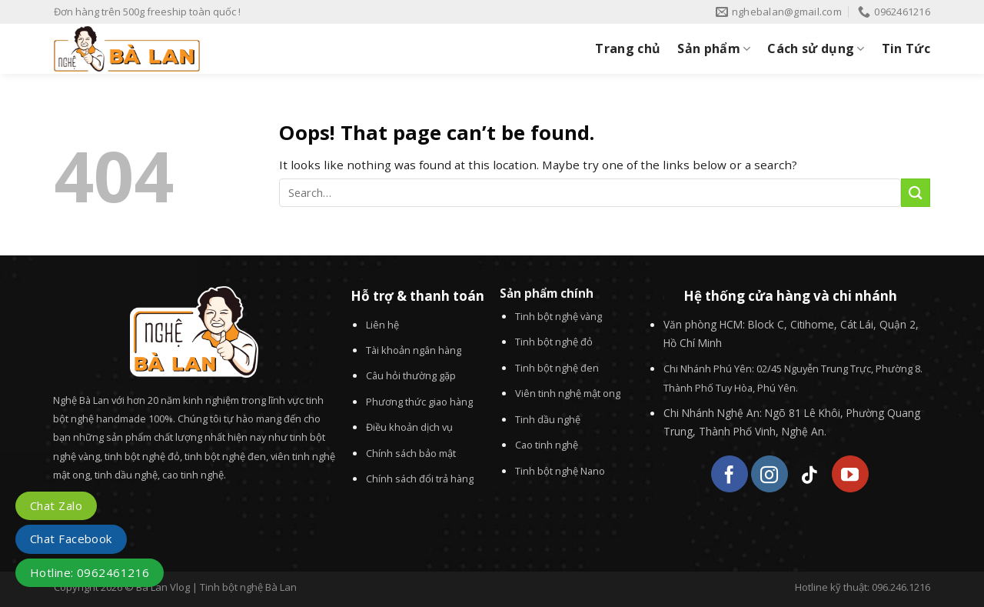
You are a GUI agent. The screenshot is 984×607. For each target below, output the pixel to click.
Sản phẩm (713, 48)
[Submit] (915, 192)
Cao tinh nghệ (546, 445)
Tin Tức (906, 48)
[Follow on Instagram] (769, 473)
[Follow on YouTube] (850, 473)
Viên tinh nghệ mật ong (567, 393)
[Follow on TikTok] (810, 473)
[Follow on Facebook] (729, 473)
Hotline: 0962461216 (89, 572)
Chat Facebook (71, 538)
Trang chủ (627, 48)
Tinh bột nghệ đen (557, 368)
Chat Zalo (56, 505)
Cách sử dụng (815, 48)
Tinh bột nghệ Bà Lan (248, 587)
